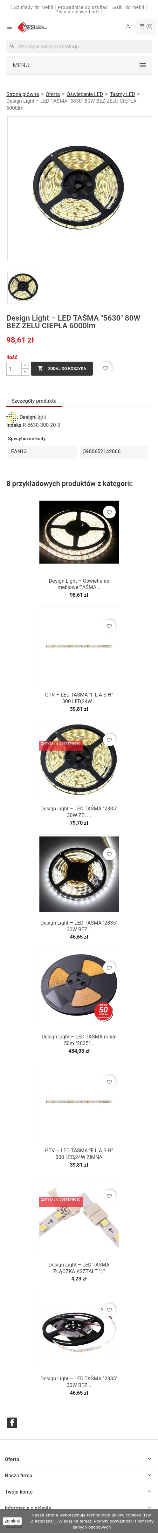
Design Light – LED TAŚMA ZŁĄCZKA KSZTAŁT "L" (78, 1268)
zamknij (12, 1520)
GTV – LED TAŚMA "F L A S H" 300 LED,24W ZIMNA (79, 1154)
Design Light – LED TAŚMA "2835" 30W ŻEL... (78, 812)
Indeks (14, 425)
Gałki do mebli (128, 7)
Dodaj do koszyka (62, 368)
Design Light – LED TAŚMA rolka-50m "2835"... (79, 1040)
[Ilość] (14, 369)
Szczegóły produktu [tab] (34, 401)
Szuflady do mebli (33, 7)
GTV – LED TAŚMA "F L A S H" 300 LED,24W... (79, 698)
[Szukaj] (79, 46)
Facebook (12, 1423)
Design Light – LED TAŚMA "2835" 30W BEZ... (78, 926)
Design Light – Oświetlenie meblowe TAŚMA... (79, 584)
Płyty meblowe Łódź (78, 11)
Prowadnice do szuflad (83, 7)
